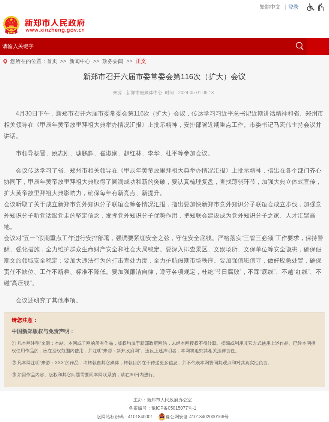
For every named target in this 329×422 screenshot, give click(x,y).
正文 (141, 61)
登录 (293, 7)
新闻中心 (79, 61)
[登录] (295, 7)
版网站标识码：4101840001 (125, 416)
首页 (52, 61)
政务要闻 (112, 61)
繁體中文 (270, 7)
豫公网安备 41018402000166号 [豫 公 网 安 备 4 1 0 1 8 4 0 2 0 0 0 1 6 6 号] (193, 416)
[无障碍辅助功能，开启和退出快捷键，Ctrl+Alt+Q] (315, 7)
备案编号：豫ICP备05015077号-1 (162, 408)
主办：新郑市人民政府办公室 (162, 399)
